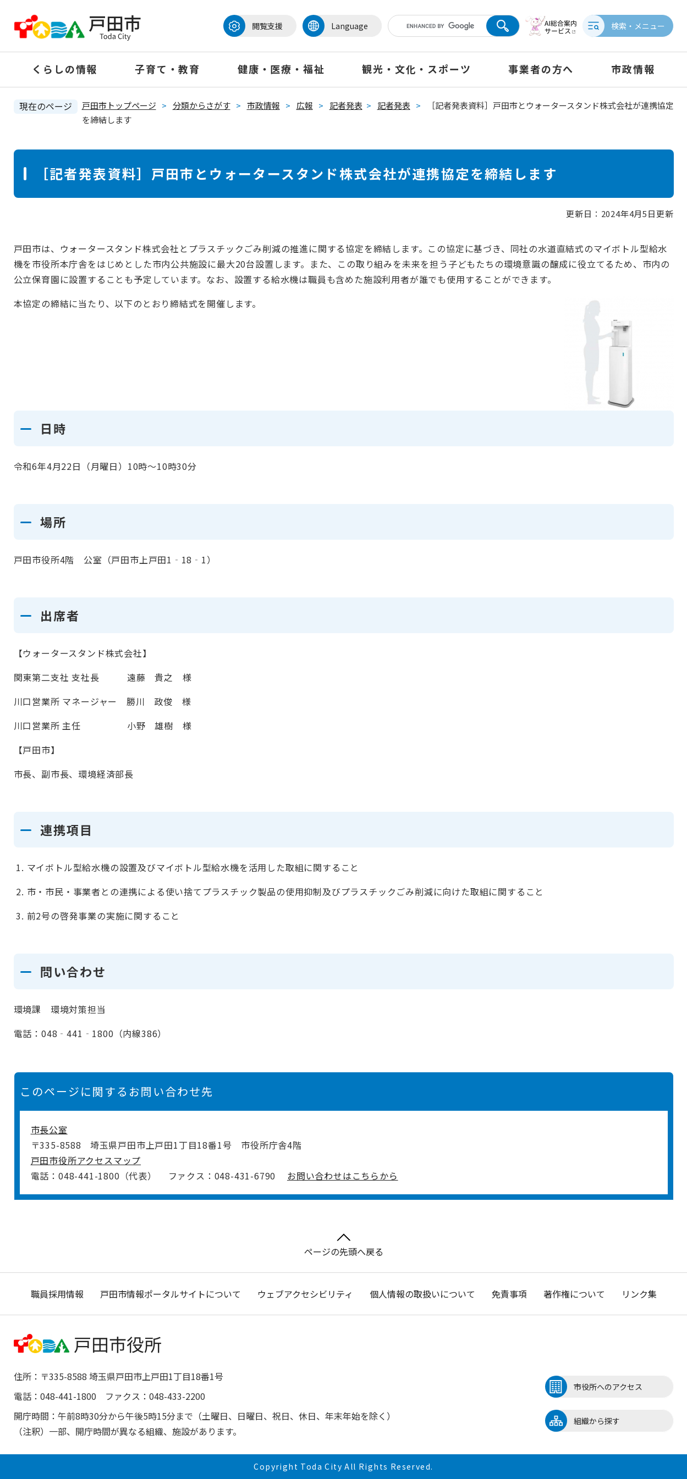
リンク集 (639, 1293)
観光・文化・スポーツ (416, 69)
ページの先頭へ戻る (343, 1245)
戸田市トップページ (119, 105)
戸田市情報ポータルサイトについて (170, 1293)
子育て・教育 (167, 69)
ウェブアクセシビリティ (305, 1293)
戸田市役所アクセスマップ (86, 1160)
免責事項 (509, 1293)
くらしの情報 (64, 69)
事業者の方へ (541, 69)
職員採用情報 (57, 1293)
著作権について (574, 1293)
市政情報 (633, 69)
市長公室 (49, 1129)
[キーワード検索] (433, 25)
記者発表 (345, 105)
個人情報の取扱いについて (422, 1293)
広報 (304, 105)
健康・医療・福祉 (281, 69)
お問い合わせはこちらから (342, 1175)
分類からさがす (201, 105)
